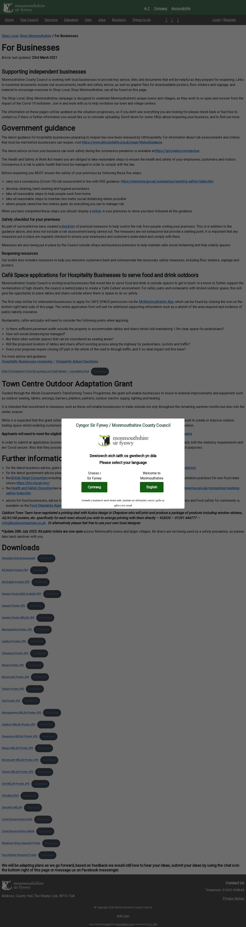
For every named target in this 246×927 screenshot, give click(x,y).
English (151, 487)
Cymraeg (94, 487)
